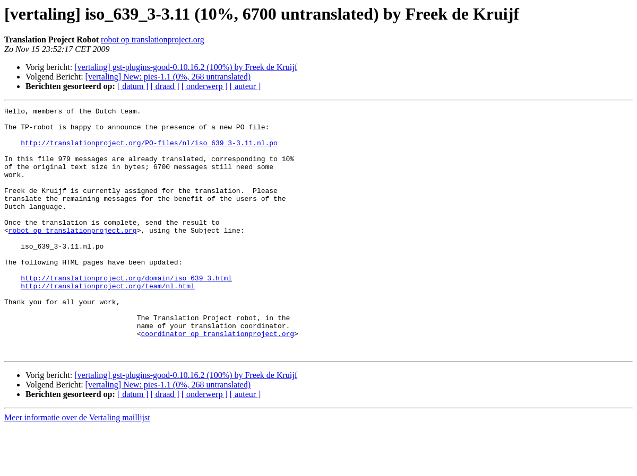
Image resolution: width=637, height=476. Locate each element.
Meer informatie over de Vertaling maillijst (77, 466)
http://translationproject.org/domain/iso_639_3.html (126, 313)
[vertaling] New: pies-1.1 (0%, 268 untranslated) (168, 76)
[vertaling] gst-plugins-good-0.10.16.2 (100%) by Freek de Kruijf (185, 67)
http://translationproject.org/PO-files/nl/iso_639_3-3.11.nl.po (149, 150)
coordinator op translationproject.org (217, 379)
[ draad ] (165, 86)
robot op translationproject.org (152, 39)
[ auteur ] (245, 86)
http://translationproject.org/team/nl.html (108, 322)
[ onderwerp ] (205, 86)
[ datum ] (133, 86)
